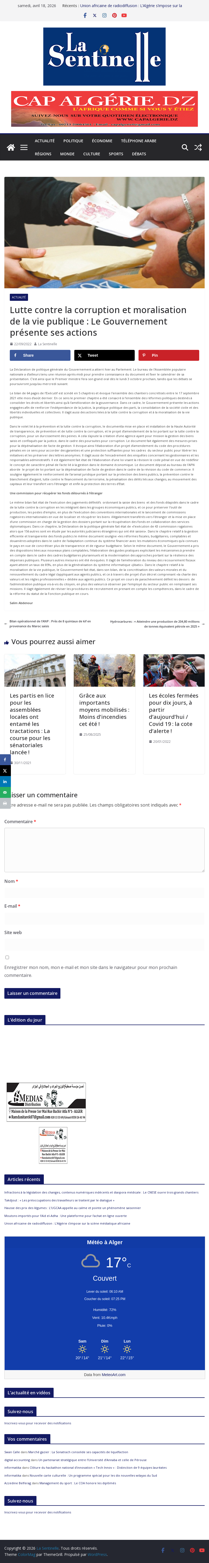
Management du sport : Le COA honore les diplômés (77, 1483)
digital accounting (17, 1460)
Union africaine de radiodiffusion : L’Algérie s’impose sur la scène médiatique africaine (67, 1223)
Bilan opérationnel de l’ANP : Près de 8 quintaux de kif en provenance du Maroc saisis (47, 623)
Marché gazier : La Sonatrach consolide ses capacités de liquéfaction (78, 1452)
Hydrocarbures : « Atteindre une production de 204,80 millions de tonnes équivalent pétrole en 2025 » (157, 623)
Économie (102, 140)
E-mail (12, 906)
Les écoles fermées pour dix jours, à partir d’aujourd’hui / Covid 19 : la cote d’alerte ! (173, 713)
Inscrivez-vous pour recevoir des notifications (37, 1423)
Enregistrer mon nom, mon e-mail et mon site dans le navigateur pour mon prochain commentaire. (90, 971)
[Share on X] (104, 355)
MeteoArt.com (113, 1375)
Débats (139, 153)
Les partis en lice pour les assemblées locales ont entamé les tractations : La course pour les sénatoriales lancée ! (32, 724)
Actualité (45, 140)
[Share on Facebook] (40, 355)
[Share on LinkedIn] (5, 781)
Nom (11, 881)
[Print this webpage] (5, 803)
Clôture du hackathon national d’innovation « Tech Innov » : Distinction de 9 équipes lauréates (98, 1467)
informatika (12, 1467)
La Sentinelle (47, 344)
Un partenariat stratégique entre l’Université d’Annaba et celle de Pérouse (92, 1460)
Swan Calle (12, 1452)
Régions (43, 153)
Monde (67, 153)
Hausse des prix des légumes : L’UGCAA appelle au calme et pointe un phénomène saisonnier (72, 1208)
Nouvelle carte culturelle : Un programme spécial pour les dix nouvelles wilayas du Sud (93, 1475)
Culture (91, 153)
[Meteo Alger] (105, 1341)
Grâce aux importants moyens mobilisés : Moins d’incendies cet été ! (104, 710)
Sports (116, 153)
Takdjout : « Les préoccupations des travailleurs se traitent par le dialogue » (59, 1200)
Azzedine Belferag (17, 1483)
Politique (73, 140)
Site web (13, 932)
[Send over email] (5, 792)
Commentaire (20, 822)
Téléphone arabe (138, 140)
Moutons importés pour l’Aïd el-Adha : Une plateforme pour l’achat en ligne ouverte (65, 1216)
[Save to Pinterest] (169, 355)
